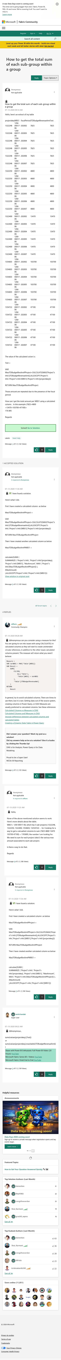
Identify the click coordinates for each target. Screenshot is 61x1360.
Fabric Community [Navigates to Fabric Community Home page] (28, 21)
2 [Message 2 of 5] (12, 1070)
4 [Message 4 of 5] (14, 863)
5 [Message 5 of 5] (12, 584)
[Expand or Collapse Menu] (3, 28)
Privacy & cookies (7, 1337)
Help (40, 33)
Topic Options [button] (50, 78)
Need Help (16, 438)
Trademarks (5, 1345)
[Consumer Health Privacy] (30, 1353)
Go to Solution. (34, 428)
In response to (20, 480)
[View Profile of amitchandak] (21, 1015)
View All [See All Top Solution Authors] (9, 1223)
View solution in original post (17, 576)
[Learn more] (13, 1148)
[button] (36, 77)
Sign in (32, 33)
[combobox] (40, 38)
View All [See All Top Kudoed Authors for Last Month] (9, 1274)
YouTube (15, 1055)
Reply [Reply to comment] (50, 590)
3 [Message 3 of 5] (12, 771)
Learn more (7, 14)
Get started (49, 46)
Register (23, 33)
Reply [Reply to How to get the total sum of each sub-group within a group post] (50, 450)
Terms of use (6, 1341)
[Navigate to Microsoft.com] (9, 21)
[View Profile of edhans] (14, 624)
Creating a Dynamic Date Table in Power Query (24, 724)
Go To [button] (49, 33)
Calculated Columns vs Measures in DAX (21, 712)
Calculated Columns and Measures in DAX (22, 715)
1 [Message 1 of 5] (12, 444)
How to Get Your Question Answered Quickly (24, 1171)
